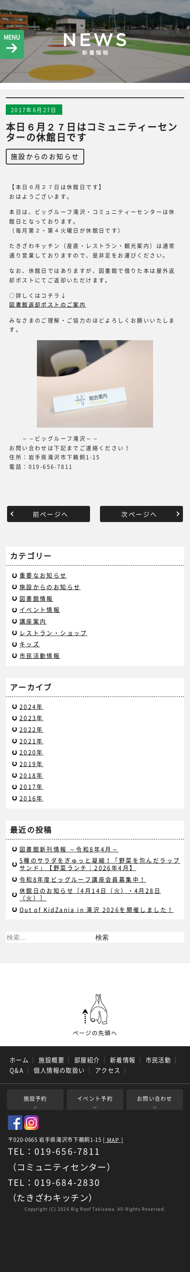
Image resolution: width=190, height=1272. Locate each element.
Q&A (17, 1070)
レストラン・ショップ (53, 633)
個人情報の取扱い (59, 1070)
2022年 (31, 729)
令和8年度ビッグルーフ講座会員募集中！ (82, 879)
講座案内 (33, 621)
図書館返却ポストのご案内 (47, 304)
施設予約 (35, 1098)
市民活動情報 (39, 655)
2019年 (31, 763)
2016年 (31, 798)
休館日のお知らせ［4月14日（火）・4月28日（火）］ (90, 894)
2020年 (31, 752)
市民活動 (158, 1059)
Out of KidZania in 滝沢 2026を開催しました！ (96, 909)
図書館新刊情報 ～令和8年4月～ (69, 849)
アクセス (108, 1070)
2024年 (31, 706)
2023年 (31, 717)
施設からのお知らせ (45, 156)
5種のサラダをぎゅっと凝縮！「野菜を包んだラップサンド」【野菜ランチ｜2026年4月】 (99, 864)
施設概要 (51, 1059)
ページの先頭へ (95, 1015)
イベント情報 (39, 609)
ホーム (19, 1059)
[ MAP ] (113, 1140)
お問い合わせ (155, 1098)
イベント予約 (95, 1098)
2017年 (31, 786)
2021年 (31, 741)
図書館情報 (36, 598)
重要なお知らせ (43, 575)
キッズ (29, 644)
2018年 (31, 775)
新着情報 (123, 1059)
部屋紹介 (87, 1059)
